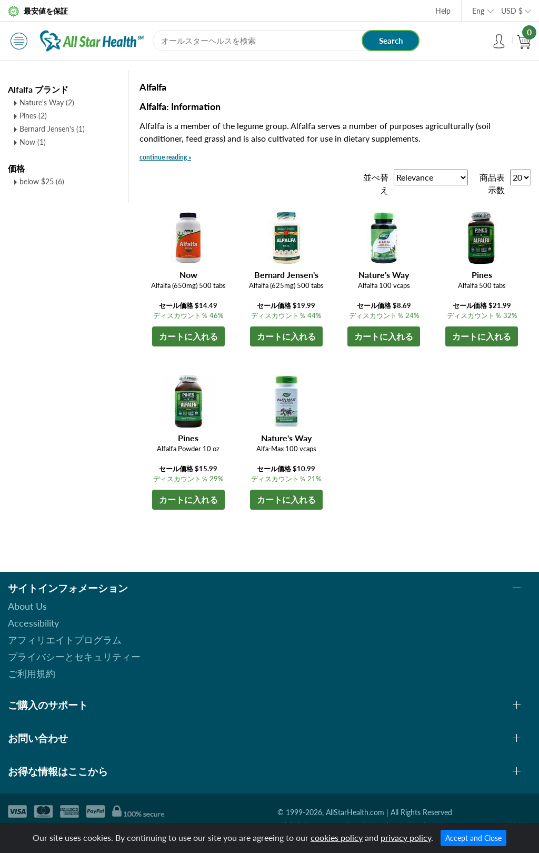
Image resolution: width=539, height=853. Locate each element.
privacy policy (406, 837)
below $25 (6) (41, 181)
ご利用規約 (31, 673)
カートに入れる (188, 336)
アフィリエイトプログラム (65, 640)
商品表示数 (492, 183)
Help (443, 10)
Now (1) (32, 141)
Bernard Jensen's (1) (52, 128)
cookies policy (337, 837)
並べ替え (375, 183)
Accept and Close (473, 838)
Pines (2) (33, 115)
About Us (27, 606)
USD (512, 10)
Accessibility (33, 623)
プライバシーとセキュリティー (74, 656)
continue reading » (165, 157)
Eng (478, 10)
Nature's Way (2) (46, 102)
